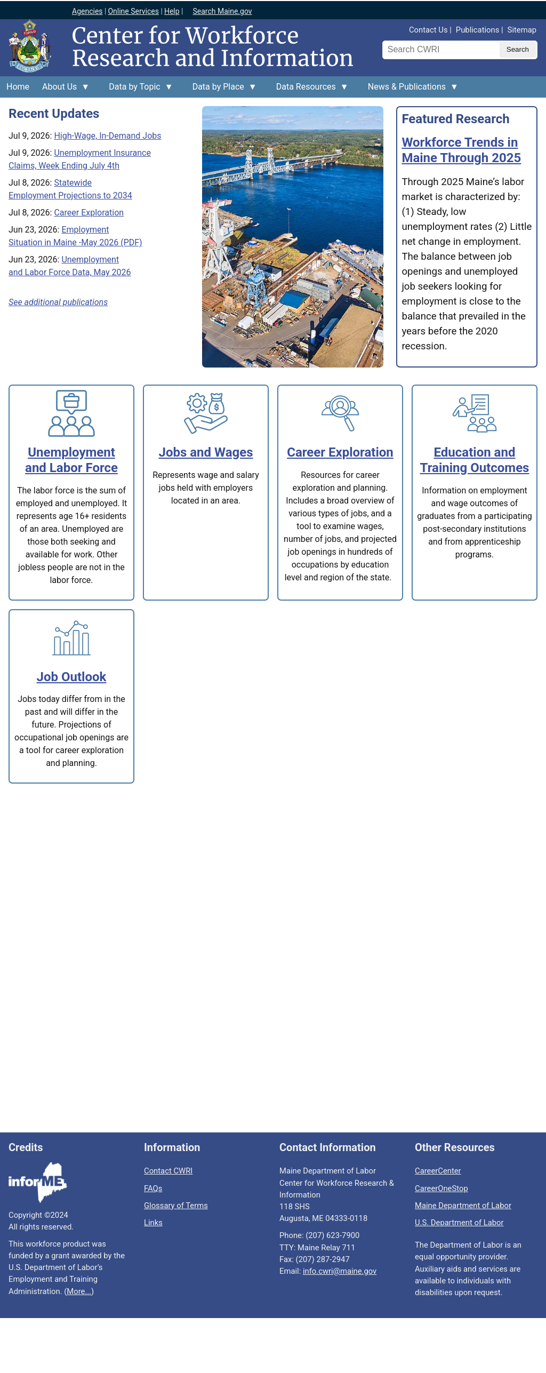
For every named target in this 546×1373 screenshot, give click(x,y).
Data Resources (309, 90)
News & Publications (410, 90)
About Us (63, 90)
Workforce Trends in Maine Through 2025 (461, 150)
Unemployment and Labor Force (71, 460)
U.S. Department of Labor (459, 1222)
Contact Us (428, 30)
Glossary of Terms (176, 1205)
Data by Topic (137, 90)
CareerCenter (438, 1171)
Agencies (87, 11)
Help (172, 11)
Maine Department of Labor (463, 1205)
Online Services (133, 11)
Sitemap (522, 30)
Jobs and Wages (206, 452)
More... (79, 1291)
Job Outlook (72, 676)
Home (17, 87)
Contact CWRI (168, 1171)
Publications (477, 30)
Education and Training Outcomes (474, 460)
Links (153, 1222)
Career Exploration (89, 212)
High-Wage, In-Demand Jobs (107, 136)
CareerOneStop (441, 1188)
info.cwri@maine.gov (339, 1271)
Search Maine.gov (222, 11)
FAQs (153, 1188)
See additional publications (58, 302)
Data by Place (221, 90)
